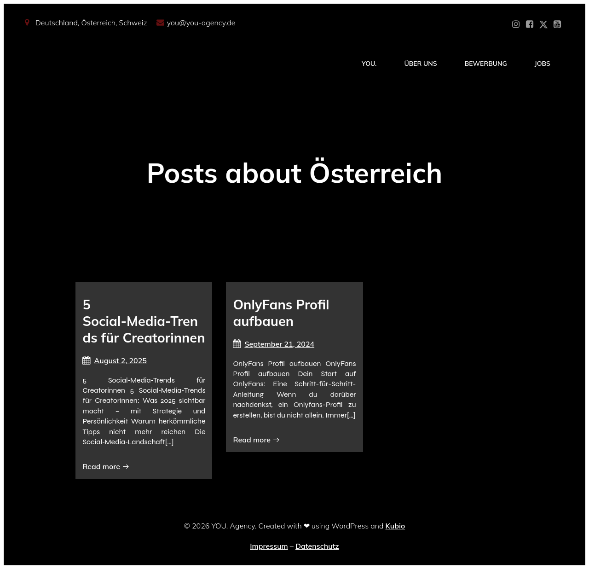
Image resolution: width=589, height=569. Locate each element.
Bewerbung (486, 63)
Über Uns (420, 63)
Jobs (542, 63)
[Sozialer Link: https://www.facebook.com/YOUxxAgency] (530, 24)
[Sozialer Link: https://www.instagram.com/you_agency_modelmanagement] (516, 24)
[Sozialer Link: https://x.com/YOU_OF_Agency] (543, 24)
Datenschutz (317, 546)
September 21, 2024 (273, 343)
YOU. (369, 63)
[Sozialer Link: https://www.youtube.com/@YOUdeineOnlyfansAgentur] (557, 24)
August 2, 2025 (114, 360)
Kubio (395, 525)
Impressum (269, 546)
